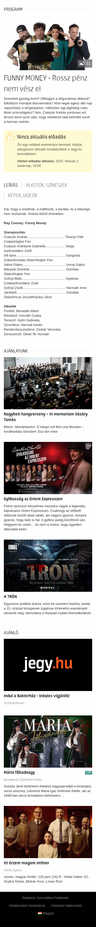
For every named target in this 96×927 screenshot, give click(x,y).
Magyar (46, 913)
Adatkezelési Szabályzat (27, 905)
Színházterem (14, 703)
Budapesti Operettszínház (23, 779)
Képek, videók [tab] (22, 195)
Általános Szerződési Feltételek (45, 898)
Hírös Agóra (13, 870)
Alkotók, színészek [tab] (46, 185)
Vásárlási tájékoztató (66, 905)
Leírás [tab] (11, 185)
